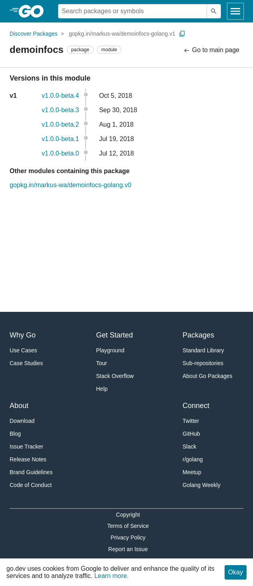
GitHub (191, 433)
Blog (15, 433)
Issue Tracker (26, 446)
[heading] (34, 11)
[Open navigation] (235, 11)
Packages (198, 335)
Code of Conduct (31, 485)
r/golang (193, 459)
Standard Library (203, 350)
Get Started (114, 335)
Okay (235, 572)
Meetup (192, 472)
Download (22, 421)
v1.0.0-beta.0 (60, 153)
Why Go (23, 335)
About (19, 406)
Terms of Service (128, 526)
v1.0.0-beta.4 (60, 95)
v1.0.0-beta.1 (60, 138)
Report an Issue (128, 549)
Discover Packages (34, 33)
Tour (101, 363)
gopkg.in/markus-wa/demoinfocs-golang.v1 (122, 33)
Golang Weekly (202, 485)
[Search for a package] (132, 11)
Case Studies (26, 363)
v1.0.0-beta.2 (60, 124)
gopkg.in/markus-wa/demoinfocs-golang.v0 (70, 185)
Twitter (191, 421)
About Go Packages (208, 376)
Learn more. (111, 575)
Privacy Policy (127, 537)
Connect (196, 406)
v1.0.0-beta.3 (60, 110)
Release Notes (28, 459)
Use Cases (23, 350)
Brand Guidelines (31, 472)
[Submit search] (214, 11)
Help (102, 389)
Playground (110, 350)
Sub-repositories (203, 363)
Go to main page (211, 50)
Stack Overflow (115, 376)
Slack (189, 446)
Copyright (128, 514)
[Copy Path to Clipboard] (182, 33)
